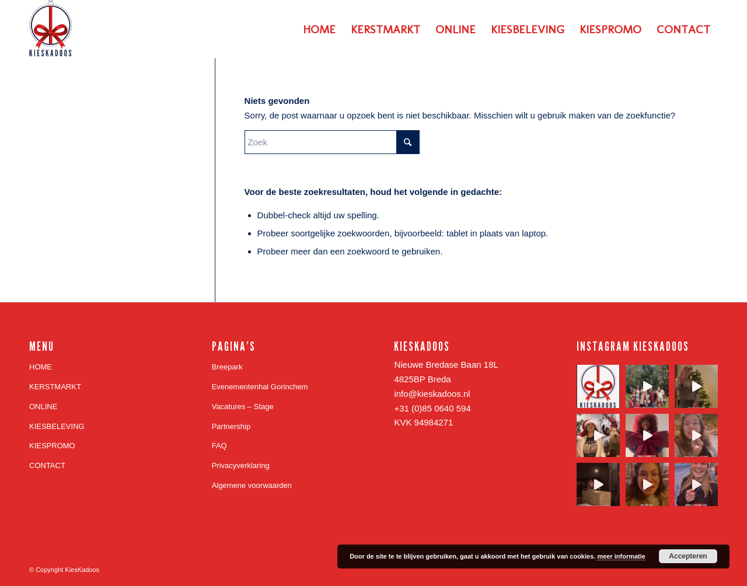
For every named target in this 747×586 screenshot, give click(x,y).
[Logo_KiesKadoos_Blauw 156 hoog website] (51, 29)
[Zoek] (332, 142)
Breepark (227, 366)
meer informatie (621, 556)
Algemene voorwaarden (252, 485)
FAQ (219, 445)
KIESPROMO (52, 445)
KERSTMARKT (55, 386)
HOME (40, 366)
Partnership (231, 426)
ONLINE (43, 406)
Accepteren (688, 556)
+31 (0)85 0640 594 (432, 408)
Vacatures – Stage (243, 406)
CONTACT (47, 465)
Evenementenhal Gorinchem (260, 386)
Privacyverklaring (241, 465)
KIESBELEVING (57, 426)
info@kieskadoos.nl (432, 394)
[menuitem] (319, 29)
